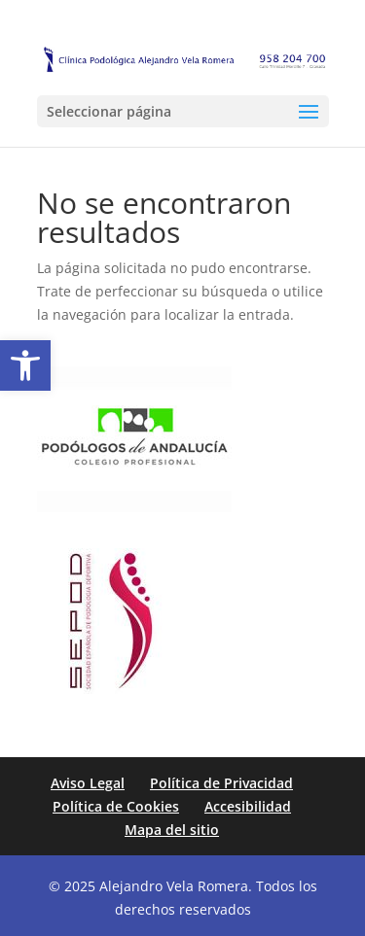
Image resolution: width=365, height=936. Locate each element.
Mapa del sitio (172, 829)
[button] (25, 365)
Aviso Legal (88, 783)
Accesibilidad (247, 806)
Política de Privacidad (221, 783)
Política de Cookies (116, 806)
